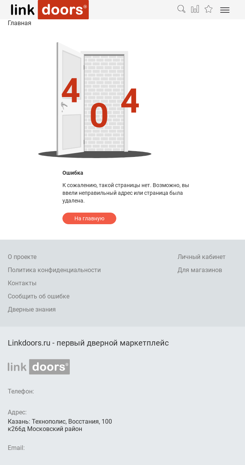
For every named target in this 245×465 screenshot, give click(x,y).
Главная (19, 23)
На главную (89, 218)
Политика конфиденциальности (54, 270)
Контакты (22, 283)
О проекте (22, 257)
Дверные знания (32, 309)
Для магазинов (200, 270)
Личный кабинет (202, 257)
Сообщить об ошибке (38, 296)
